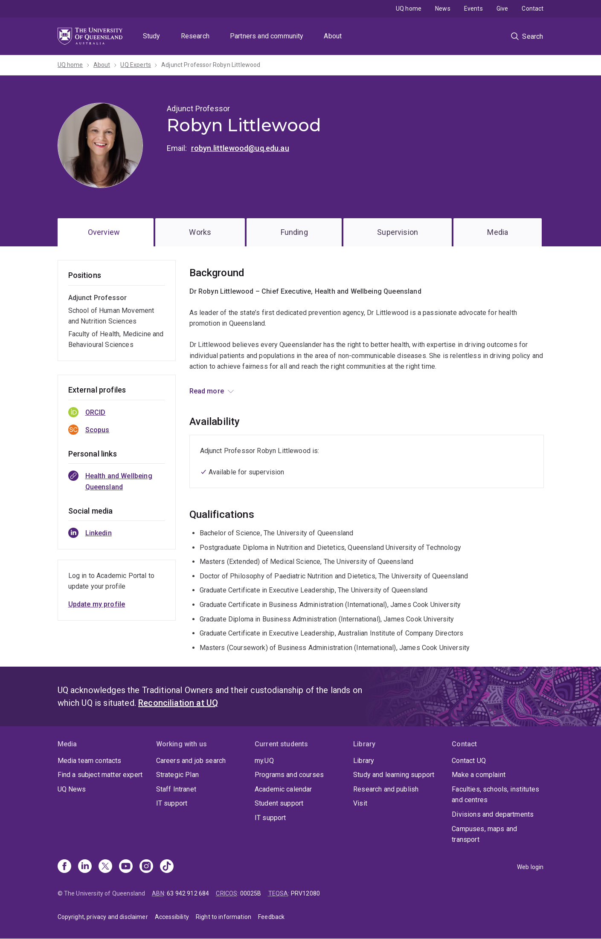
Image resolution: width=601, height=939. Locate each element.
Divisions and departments (493, 814)
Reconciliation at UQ (178, 703)
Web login (530, 867)
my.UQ (264, 761)
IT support (172, 803)
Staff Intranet (176, 789)
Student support (279, 803)
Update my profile (96, 604)
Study (151, 36)
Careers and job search (191, 761)
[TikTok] (167, 867)
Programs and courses (289, 775)
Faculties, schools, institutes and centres (495, 794)
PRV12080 (305, 893)
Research (195, 36)
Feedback (271, 916)
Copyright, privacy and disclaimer (103, 916)
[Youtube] (126, 867)
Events (473, 8)
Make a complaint (478, 775)
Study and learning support (393, 775)
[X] (105, 867)
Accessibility (172, 916)
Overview (104, 232)
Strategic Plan (177, 775)
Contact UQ (469, 761)
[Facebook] (64, 867)
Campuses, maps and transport (484, 834)
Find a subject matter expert (100, 775)
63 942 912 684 (188, 893)
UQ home (408, 8)
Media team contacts (90, 761)
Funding (294, 232)
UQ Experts (135, 64)
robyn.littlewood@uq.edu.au (240, 148)
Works (200, 232)
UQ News (72, 789)
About (333, 36)
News (442, 8)
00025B (250, 893)
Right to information (223, 916)
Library (363, 761)
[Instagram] (146, 867)
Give (502, 8)
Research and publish (385, 789)
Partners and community (267, 36)
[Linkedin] (85, 867)
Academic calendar (283, 789)
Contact (532, 8)
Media (497, 232)
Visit (360, 803)
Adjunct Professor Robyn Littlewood (210, 64)
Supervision (397, 232)
